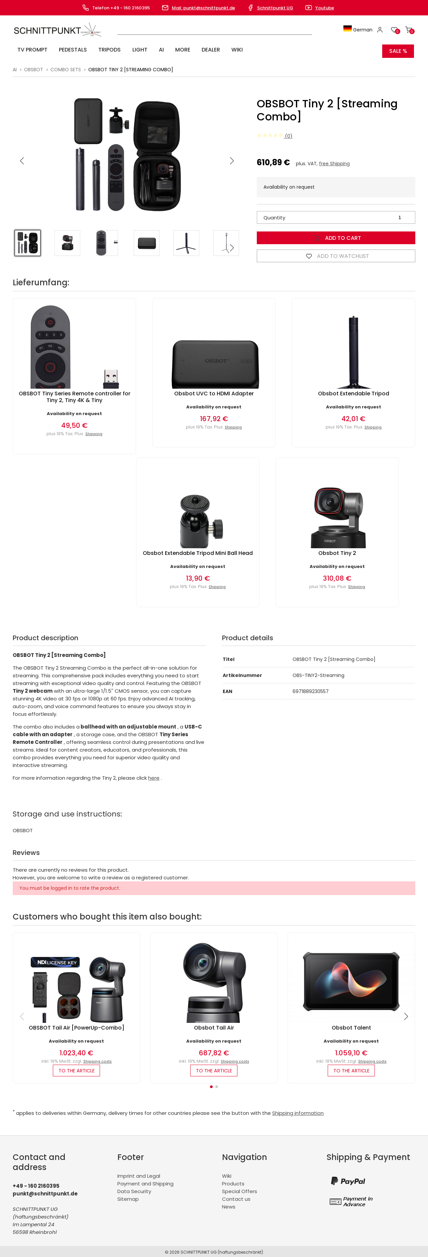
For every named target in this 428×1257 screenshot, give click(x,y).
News (228, 1204)
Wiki (200, 50)
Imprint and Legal (138, 1174)
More (155, 50)
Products (233, 1181)
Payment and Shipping (145, 1181)
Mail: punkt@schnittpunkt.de (203, 8)
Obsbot (33, 66)
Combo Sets (65, 66)
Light (122, 50)
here (153, 774)
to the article (76, 1068)
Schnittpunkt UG (275, 8)
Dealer (179, 50)
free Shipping (334, 160)
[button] (232, 158)
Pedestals (65, 50)
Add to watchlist (336, 253)
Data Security (134, 1189)
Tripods (97, 50)
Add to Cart (336, 235)
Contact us (236, 1197)
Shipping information (298, 1111)
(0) (275, 132)
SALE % (398, 50)
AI (138, 50)
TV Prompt (29, 50)
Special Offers (239, 1189)
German (360, 29)
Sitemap (128, 1197)
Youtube (324, 8)
